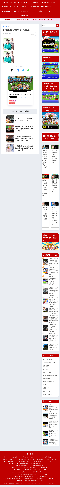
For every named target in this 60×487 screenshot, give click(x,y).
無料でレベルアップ (29, 2)
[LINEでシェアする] (28, 70)
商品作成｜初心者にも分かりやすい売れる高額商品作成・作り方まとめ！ (30, 474)
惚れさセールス (28, 11)
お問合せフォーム (36, 15)
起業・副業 (50, 2)
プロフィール (27, 15)
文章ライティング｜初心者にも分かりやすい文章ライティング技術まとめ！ (30, 470)
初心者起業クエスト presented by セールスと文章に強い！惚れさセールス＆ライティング (30, 19)
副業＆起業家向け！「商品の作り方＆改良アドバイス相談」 (42, 461)
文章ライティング (34, 6)
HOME (30, 456)
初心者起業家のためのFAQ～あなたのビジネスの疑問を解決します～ (21, 480)
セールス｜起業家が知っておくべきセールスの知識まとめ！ (30, 467)
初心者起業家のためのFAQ (46, 6)
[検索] (57, 25)
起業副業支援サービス (40, 2)
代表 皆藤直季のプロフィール (35, 482)
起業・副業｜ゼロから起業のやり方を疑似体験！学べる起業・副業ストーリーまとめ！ (30, 465)
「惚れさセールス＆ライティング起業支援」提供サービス (43, 459)
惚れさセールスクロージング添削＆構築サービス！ (15, 461)
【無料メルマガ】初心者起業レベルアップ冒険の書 (15, 459)
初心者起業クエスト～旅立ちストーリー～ (46, 463)
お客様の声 (53, 11)
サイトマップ (52, 480)
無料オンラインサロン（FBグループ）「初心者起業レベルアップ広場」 (30, 478)
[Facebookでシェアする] (17, 70)
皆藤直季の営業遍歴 (22, 482)
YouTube (47, 11)
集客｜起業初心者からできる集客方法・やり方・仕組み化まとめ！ (30, 472)
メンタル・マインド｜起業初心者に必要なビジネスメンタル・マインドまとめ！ (30, 476)
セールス (26, 6)
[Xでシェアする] (12, 70)
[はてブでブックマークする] (22, 70)
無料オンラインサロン (38, 11)
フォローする (22, 96)
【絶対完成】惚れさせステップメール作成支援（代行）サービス (19, 463)
